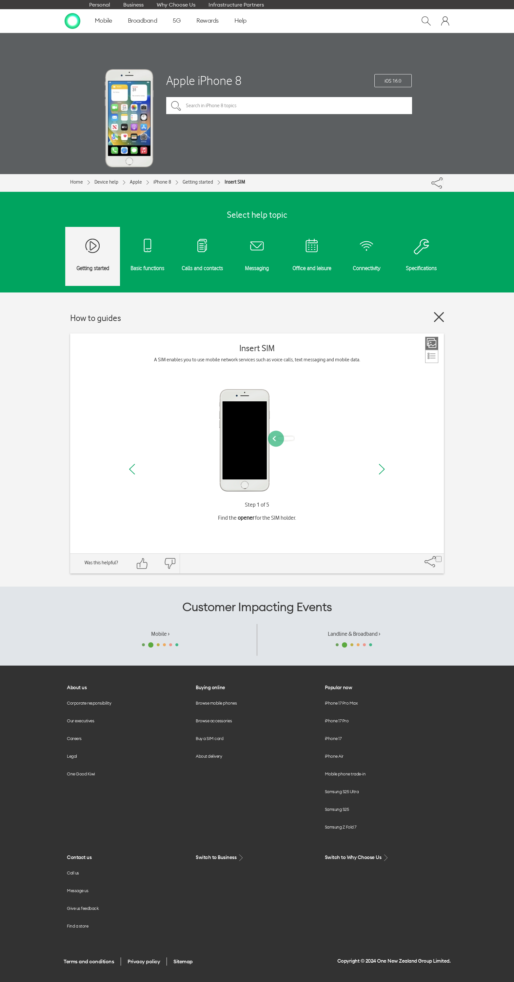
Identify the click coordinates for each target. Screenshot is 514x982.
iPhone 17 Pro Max (341, 703)
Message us (77, 890)
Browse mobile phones (216, 703)
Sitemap (183, 961)
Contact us (79, 857)
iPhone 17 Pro (337, 720)
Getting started (198, 182)
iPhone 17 (333, 738)
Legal (72, 756)
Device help (106, 182)
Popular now (338, 687)
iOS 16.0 (393, 81)
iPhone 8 (162, 182)
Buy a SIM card (209, 738)
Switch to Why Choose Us (357, 857)
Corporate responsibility (89, 703)
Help (240, 20)
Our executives (80, 720)
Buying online (210, 687)
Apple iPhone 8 (204, 80)
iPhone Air (334, 756)
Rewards (207, 20)
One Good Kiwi (81, 773)
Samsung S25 (337, 809)
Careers (74, 738)
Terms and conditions (89, 961)
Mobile (103, 20)
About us (77, 687)
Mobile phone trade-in (345, 773)
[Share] (443, 181)
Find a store (77, 926)
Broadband (142, 20)
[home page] (72, 20)
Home (76, 182)
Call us (73, 872)
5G (177, 20)
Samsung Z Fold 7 (340, 827)
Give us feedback (83, 908)
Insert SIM (235, 182)
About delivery (209, 756)
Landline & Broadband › (354, 634)
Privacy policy (144, 961)
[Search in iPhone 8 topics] (289, 105)
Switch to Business (220, 857)
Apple (136, 182)
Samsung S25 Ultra (342, 791)
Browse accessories (214, 720)
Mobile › (160, 634)
